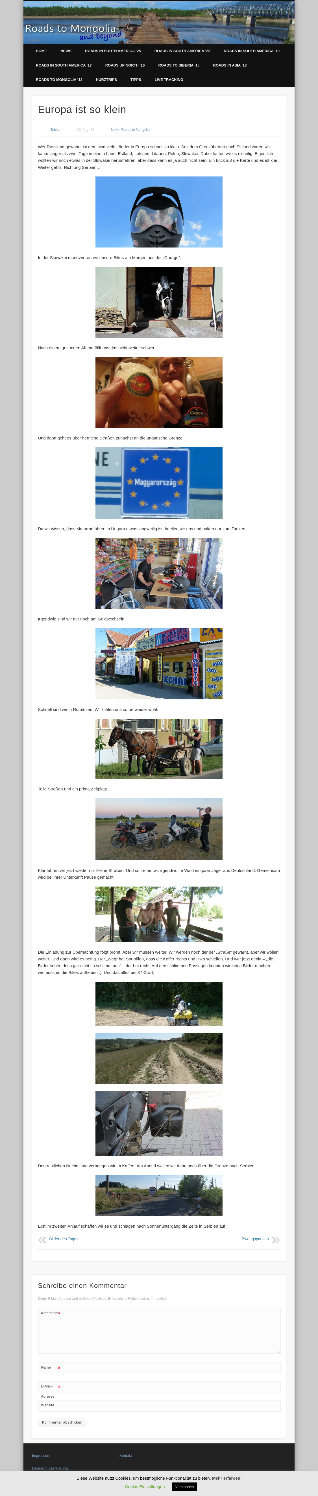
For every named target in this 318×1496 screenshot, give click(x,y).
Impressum (41, 1455)
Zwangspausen (255, 1239)
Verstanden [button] (184, 1487)
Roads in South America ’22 (182, 51)
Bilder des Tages (63, 1239)
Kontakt (125, 1455)
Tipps (135, 80)
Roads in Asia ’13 (230, 65)
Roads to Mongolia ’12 (59, 80)
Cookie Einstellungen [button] (145, 1486)
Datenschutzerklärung (49, 1468)
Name (50, 1368)
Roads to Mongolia (135, 130)
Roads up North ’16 (125, 65)
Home (41, 51)
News (65, 51)
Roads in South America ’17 (64, 65)
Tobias (55, 130)
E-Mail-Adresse (50, 1390)
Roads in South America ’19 (252, 51)
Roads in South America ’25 (113, 51)
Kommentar (50, 1313)
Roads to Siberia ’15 (179, 65)
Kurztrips (106, 80)
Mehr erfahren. (226, 1478)
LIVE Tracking (169, 80)
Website (47, 1405)
